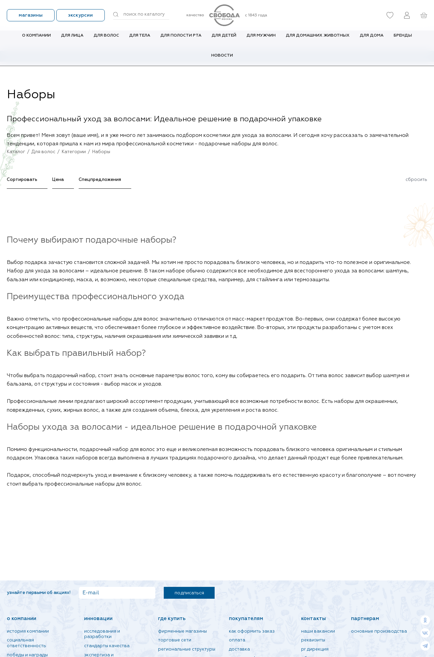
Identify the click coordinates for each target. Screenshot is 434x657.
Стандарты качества (107, 646)
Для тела (139, 40)
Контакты (313, 618)
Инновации (98, 618)
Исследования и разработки (102, 634)
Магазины (31, 15)
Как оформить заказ (252, 631)
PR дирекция (315, 649)
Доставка (239, 649)
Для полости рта (180, 40)
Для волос (106, 40)
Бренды (403, 40)
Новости (222, 60)
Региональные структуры (186, 649)
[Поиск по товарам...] (141, 14)
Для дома (371, 40)
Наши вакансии (318, 631)
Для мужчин (261, 40)
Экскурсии (80, 15)
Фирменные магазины (182, 631)
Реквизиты (313, 640)
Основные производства (379, 631)
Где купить (171, 618)
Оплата (237, 640)
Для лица (72, 40)
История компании (28, 631)
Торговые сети (174, 640)
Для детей (224, 40)
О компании (36, 40)
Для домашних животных (318, 40)
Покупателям (246, 618)
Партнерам (365, 618)
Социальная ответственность (26, 643)
